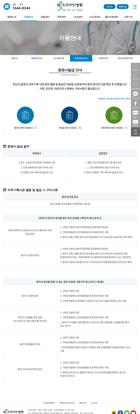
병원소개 (11, 17)
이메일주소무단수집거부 (67, 403)
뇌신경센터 (95, 17)
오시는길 (94, 403)
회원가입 (123, 6)
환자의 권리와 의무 (125, 58)
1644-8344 (22, 8)
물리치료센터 (111, 17)
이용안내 (28, 17)
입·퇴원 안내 (58, 58)
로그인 (110, 6)
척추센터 (61, 17)
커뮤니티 (128, 17)
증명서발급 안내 (81, 58)
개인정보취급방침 (48, 403)
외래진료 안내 (37, 58)
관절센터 (45, 17)
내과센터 (78, 17)
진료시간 (14, 58)
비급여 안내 (103, 58)
